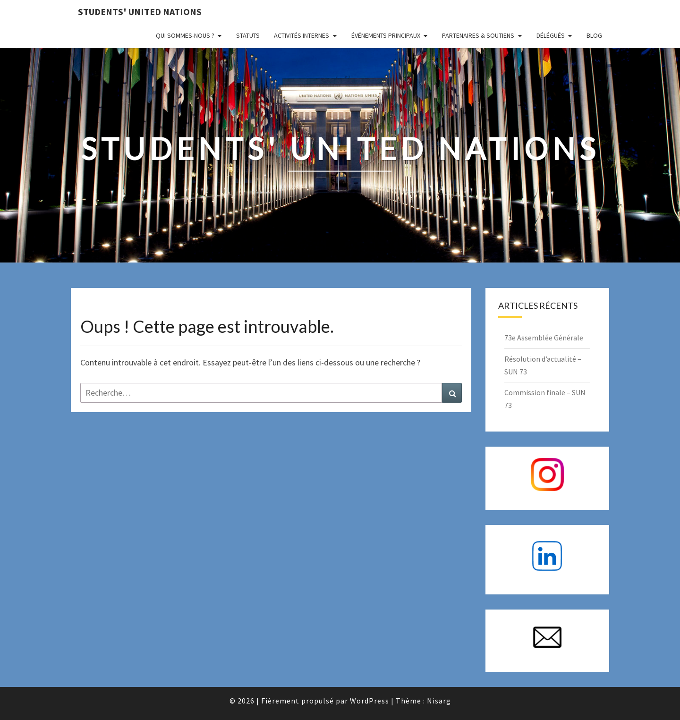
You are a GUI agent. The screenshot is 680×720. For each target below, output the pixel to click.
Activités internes (301, 35)
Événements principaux (385, 35)
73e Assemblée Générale (543, 337)
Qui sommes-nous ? (185, 35)
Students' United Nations (140, 11)
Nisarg (439, 700)
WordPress (369, 700)
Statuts (248, 35)
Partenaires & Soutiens (478, 35)
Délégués (550, 35)
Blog (594, 35)
